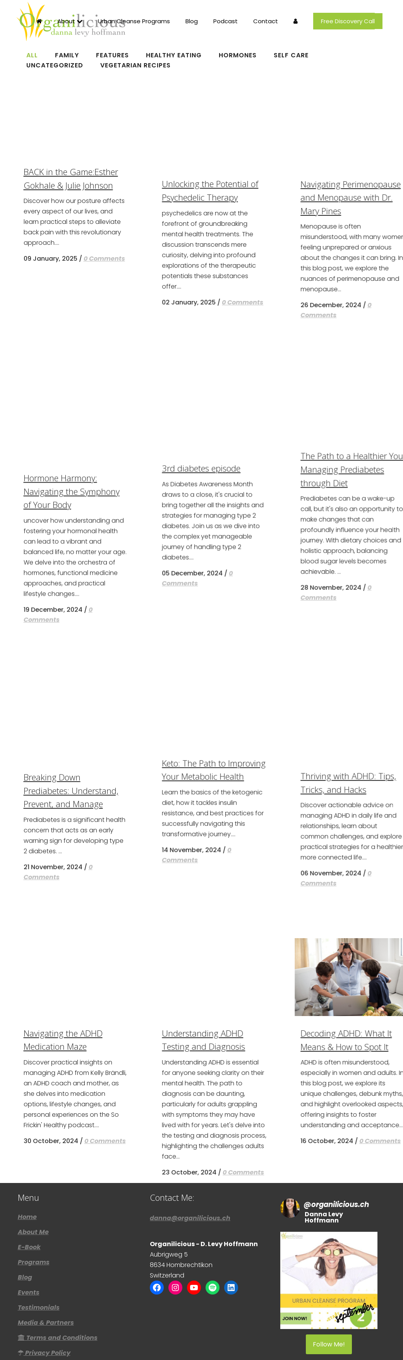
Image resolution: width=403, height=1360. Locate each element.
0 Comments (104, 759)
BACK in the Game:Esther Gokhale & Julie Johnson (117, 727)
